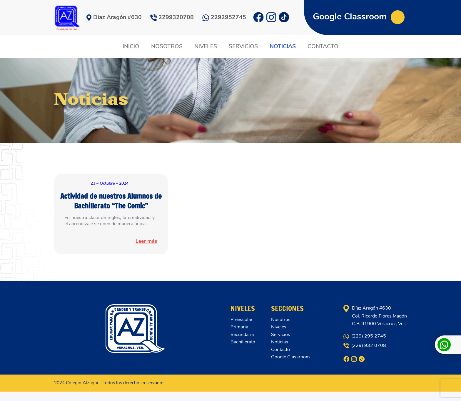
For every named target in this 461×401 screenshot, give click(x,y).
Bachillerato (242, 351)
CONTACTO (321, 46)
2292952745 (224, 17)
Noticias (279, 351)
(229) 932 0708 (364, 355)
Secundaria (242, 344)
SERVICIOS (243, 46)
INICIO (132, 46)
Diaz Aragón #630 (114, 17)
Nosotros (280, 329)
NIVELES (206, 46)
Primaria (239, 336)
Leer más (144, 250)
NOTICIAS (282, 46)
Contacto (280, 359)
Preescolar (241, 329)
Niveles (278, 336)
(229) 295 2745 (364, 345)
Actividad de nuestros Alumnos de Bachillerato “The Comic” (111, 205)
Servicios (280, 344)
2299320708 (172, 17)
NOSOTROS (167, 46)
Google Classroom (359, 17)
